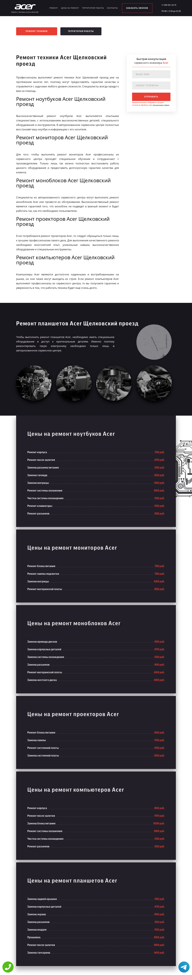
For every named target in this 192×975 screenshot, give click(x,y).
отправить (151, 97)
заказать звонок (137, 8)
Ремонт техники (36, 31)
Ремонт (54, 8)
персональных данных (161, 105)
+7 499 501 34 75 (168, 5)
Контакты (112, 8)
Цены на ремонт (70, 8)
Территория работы (93, 8)
